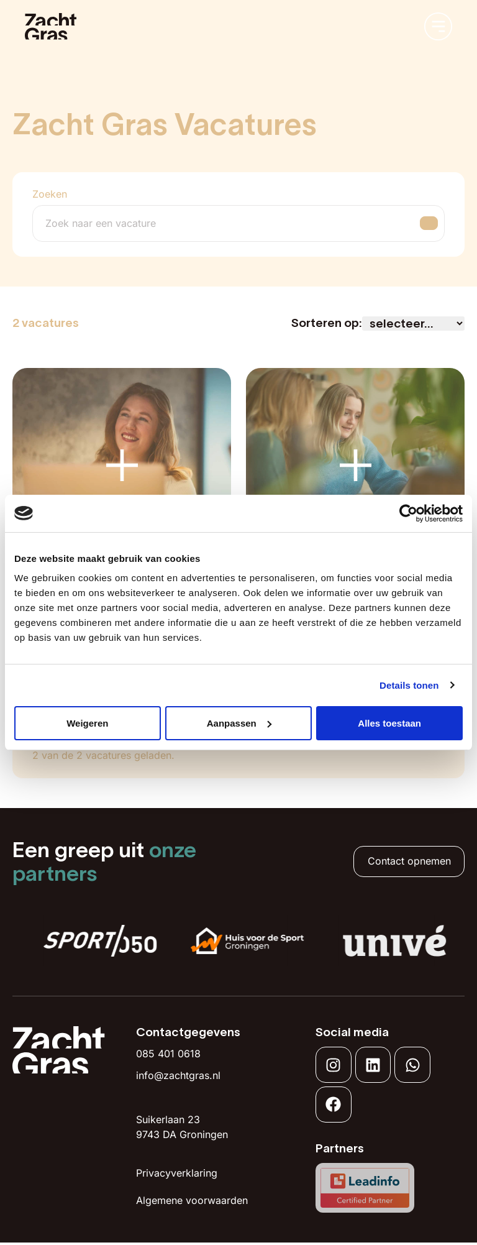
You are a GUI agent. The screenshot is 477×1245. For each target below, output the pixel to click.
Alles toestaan (389, 723)
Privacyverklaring (176, 1173)
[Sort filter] (413, 323)
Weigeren (87, 723)
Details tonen (408, 685)
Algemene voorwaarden (192, 1200)
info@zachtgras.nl (178, 1075)
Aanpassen (239, 723)
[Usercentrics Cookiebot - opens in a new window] (408, 513)
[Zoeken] (226, 223)
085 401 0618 (168, 1053)
